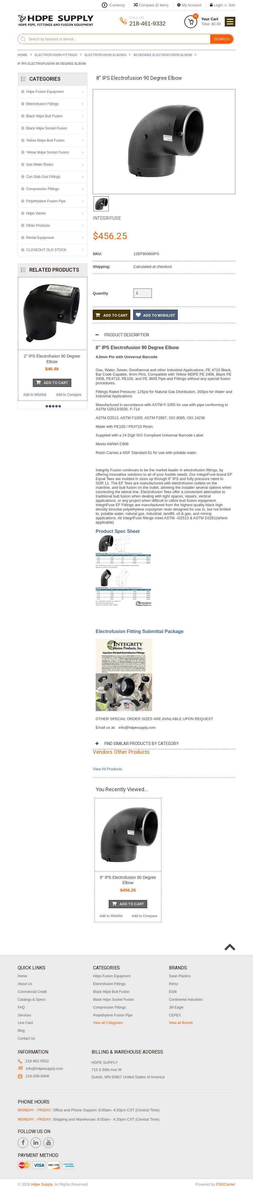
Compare (151, 5)
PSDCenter (225, 1184)
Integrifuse (107, 218)
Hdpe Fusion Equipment (45, 92)
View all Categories (108, 1023)
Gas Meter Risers (39, 165)
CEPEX (175, 1015)
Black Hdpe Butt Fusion (44, 116)
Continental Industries (186, 1000)
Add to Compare (68, 395)
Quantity (100, 293)
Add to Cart (111, 315)
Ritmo (173, 984)
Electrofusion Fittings (56, 55)
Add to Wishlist (34, 395)
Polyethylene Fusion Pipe (45, 201)
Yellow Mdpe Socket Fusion (47, 152)
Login (218, 5)
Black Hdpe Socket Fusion (46, 128)
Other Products (38, 225)
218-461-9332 (33, 1061)
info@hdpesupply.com (40, 1068)
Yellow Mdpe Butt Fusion (45, 140)
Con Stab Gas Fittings (43, 177)
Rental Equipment (40, 238)
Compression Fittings (42, 189)
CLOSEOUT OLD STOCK (46, 250)
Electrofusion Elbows (105, 55)
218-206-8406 (33, 1076)
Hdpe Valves (36, 213)
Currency (117, 5)
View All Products (107, 769)
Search (221, 39)
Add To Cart (52, 382)
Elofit (173, 992)
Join (231, 5)
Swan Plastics (180, 976)
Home (22, 55)
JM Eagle (176, 1007)
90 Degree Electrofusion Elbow (162, 55)
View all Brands (181, 1023)
